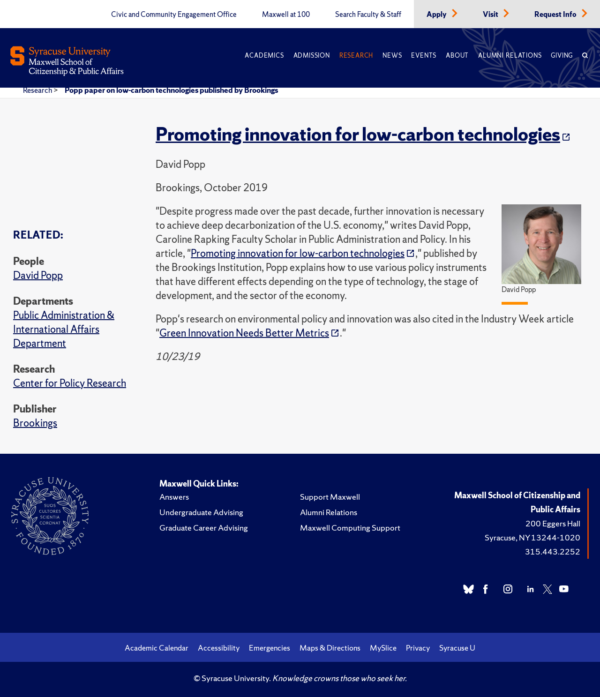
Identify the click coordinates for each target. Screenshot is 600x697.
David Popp (38, 275)
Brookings (35, 423)
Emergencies (269, 648)
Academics (264, 56)
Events (423, 56)
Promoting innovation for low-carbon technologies (358, 134)
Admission (311, 56)
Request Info (556, 14)
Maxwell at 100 (286, 14)
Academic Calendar (156, 648)
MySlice (383, 648)
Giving (562, 56)
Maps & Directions (330, 648)
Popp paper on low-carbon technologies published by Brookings (171, 90)
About (457, 56)
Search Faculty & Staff (368, 14)
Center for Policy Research (69, 383)
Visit (491, 14)
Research (356, 56)
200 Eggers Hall (552, 523)
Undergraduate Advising (201, 512)
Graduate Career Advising (203, 527)
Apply (437, 14)
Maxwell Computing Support (350, 527)
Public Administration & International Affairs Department (63, 329)
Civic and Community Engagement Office (174, 14)
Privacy (418, 648)
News (392, 56)
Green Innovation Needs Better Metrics (244, 333)
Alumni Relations (509, 56)
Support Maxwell (330, 496)
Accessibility (219, 648)
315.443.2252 (552, 551)
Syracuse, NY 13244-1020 (532, 537)
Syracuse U (457, 648)
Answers (174, 496)
